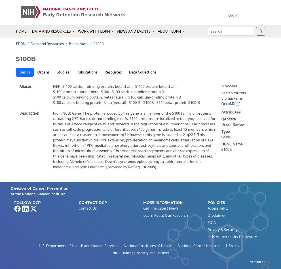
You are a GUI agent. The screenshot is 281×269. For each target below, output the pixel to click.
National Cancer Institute (199, 245)
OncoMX (231, 103)
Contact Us (88, 208)
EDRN (21, 43)
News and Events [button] (134, 31)
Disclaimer (217, 215)
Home (21, 31)
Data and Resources (47, 43)
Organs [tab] (43, 72)
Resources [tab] (113, 72)
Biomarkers (79, 43)
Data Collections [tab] (142, 72)
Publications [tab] (86, 72)
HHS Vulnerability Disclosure (232, 236)
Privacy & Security (223, 229)
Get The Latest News (161, 208)
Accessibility (218, 208)
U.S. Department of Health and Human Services (78, 245)
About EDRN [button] (170, 31)
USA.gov (232, 245)
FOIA (212, 222)
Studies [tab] (63, 72)
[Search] (231, 31)
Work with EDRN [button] (94, 31)
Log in (233, 15)
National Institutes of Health (148, 245)
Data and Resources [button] (52, 31)
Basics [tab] (24, 72)
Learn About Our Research (165, 215)
